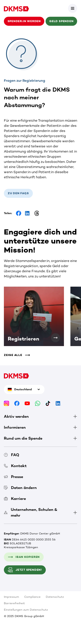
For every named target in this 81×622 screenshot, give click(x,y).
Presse (13, 476)
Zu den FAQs (18, 193)
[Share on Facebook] (18, 213)
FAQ (11, 455)
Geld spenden (61, 21)
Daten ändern (20, 487)
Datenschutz (55, 596)
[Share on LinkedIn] (27, 213)
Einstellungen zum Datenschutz (26, 609)
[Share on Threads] (36, 213)
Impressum (11, 596)
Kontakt (15, 465)
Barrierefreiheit (14, 603)
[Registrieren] (55, 337)
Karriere (15, 498)
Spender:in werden (24, 21)
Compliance (32, 596)
